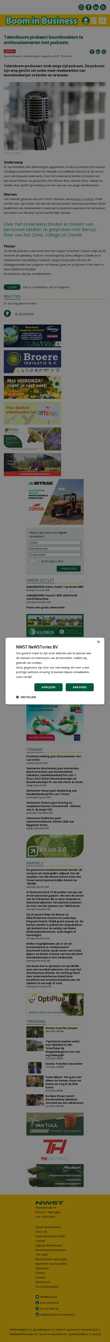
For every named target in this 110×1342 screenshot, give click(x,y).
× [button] (98, 642)
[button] (26, 697)
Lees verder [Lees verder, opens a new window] (24, 677)
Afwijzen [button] (48, 687)
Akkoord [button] (80, 687)
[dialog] (55, 671)
